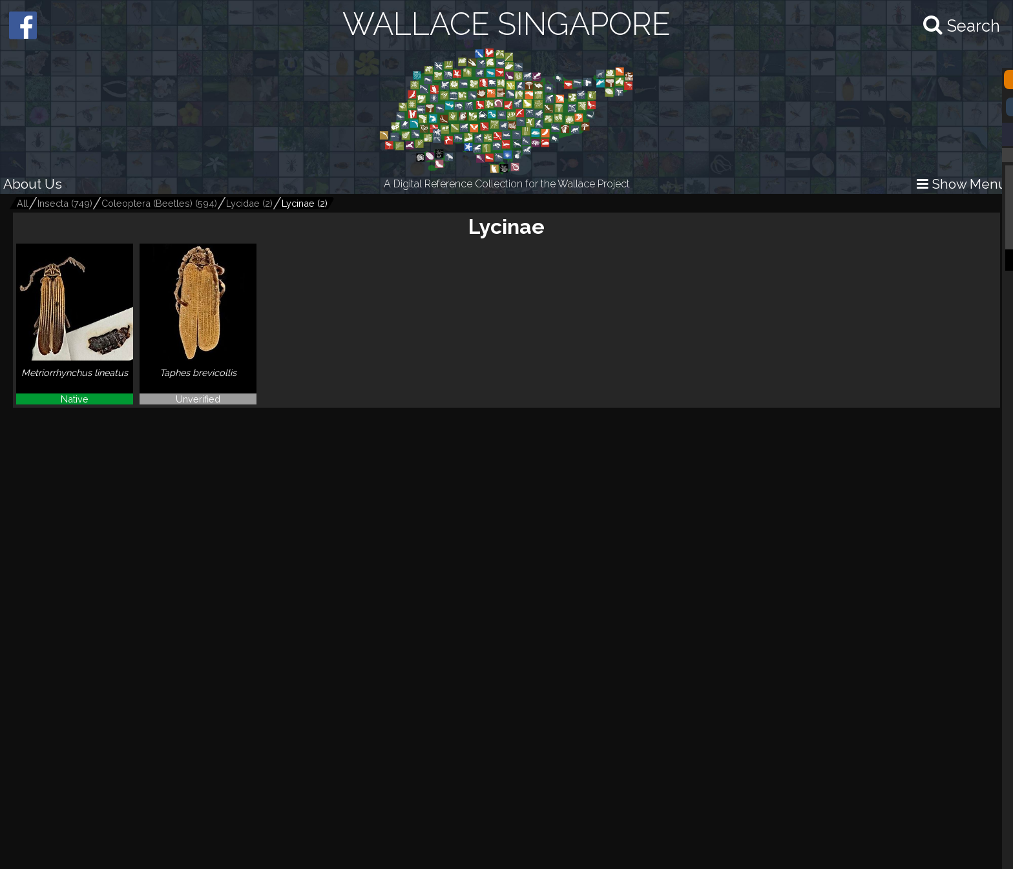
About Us (32, 184)
